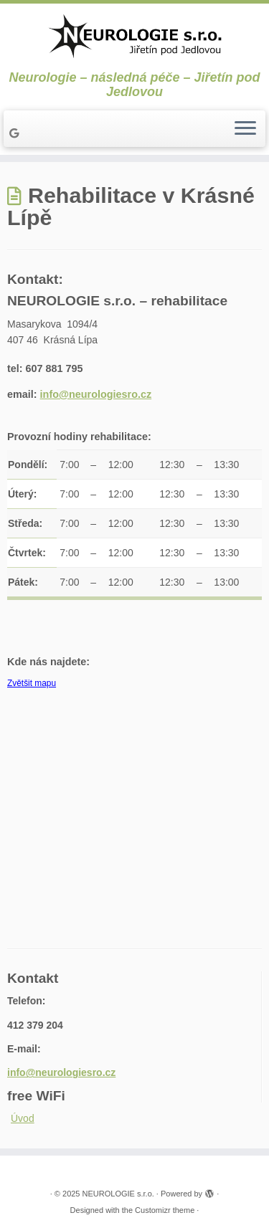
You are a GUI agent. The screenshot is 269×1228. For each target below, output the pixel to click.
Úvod (22, 1118)
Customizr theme (164, 1210)
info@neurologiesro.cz (96, 394)
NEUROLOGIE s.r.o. (118, 1193)
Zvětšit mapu (31, 683)
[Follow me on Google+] (16, 133)
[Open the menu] (245, 129)
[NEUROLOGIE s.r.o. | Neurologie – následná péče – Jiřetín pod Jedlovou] (134, 37)
